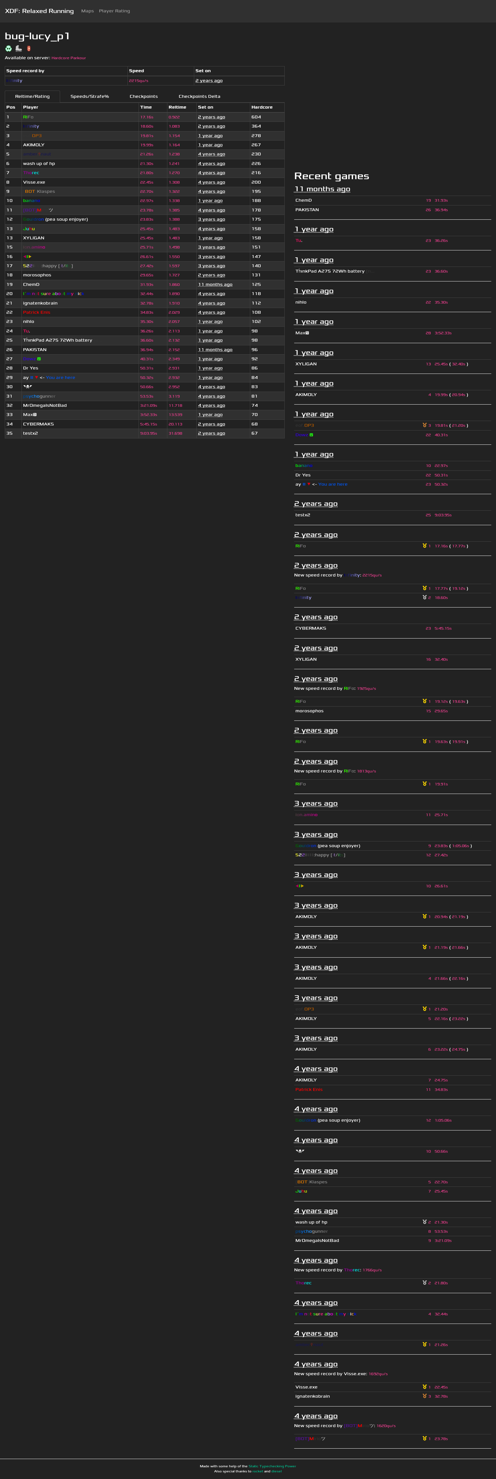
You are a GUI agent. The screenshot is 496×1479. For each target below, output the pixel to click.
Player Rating (114, 11)
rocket (257, 1471)
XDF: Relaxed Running (39, 11)
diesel (276, 1471)
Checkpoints (144, 96)
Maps (87, 11)
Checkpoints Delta (199, 96)
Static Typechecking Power (272, 1466)
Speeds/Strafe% (90, 96)
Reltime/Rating (32, 96)
